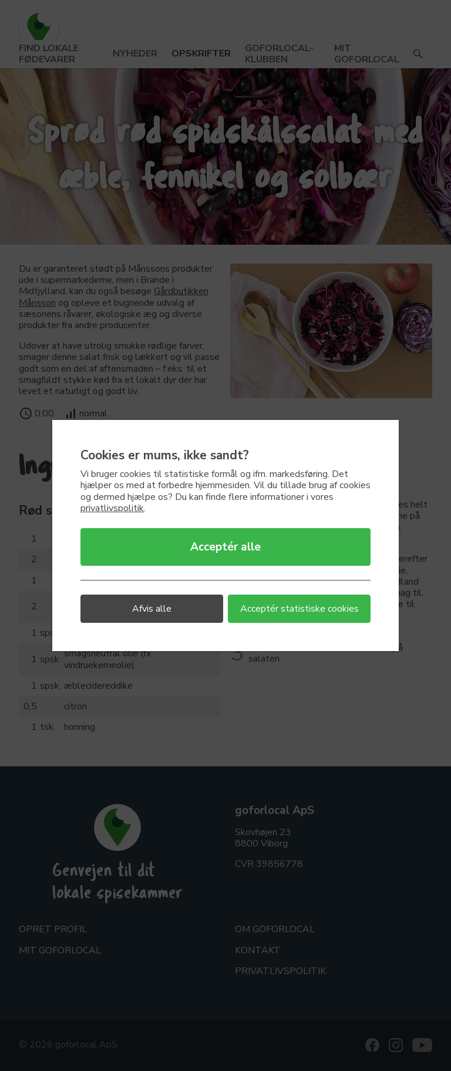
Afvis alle (151, 608)
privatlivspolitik (112, 508)
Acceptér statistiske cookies (299, 608)
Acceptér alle (225, 547)
